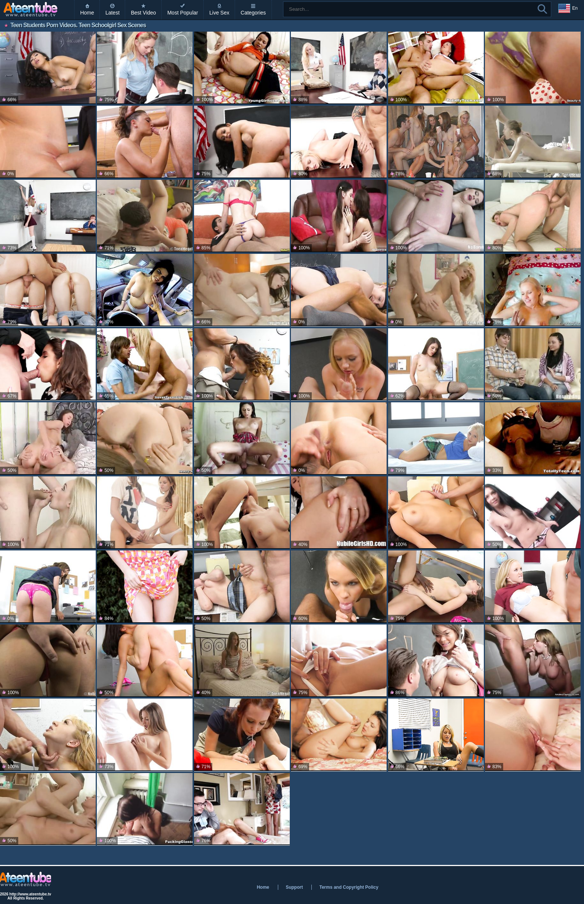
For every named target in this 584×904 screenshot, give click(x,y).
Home (87, 13)
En (568, 8)
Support (294, 887)
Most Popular (182, 13)
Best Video (143, 13)
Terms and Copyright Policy (348, 887)
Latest (112, 13)
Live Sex (219, 13)
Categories (253, 13)
